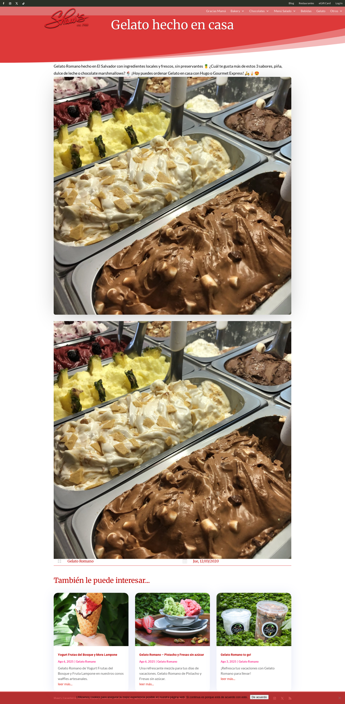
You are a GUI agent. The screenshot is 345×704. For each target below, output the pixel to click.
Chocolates (257, 11)
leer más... (65, 684)
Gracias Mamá (216, 11)
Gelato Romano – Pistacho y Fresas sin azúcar (171, 654)
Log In (339, 3)
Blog (291, 3)
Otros (334, 11)
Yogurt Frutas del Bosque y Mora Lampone (87, 654)
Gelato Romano (81, 561)
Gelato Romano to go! (236, 654)
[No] (339, 698)
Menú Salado (283, 11)
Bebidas (306, 11)
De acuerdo (259, 697)
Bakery (235, 11)
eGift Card (325, 3)
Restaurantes (306, 3)
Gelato (320, 11)
